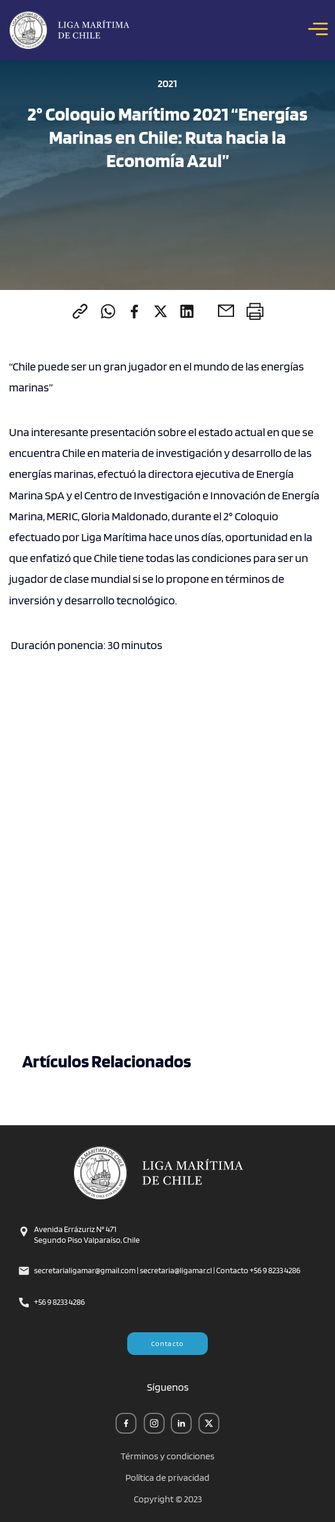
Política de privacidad (167, 1478)
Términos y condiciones (167, 1456)
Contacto (168, 1343)
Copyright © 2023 (168, 1499)
